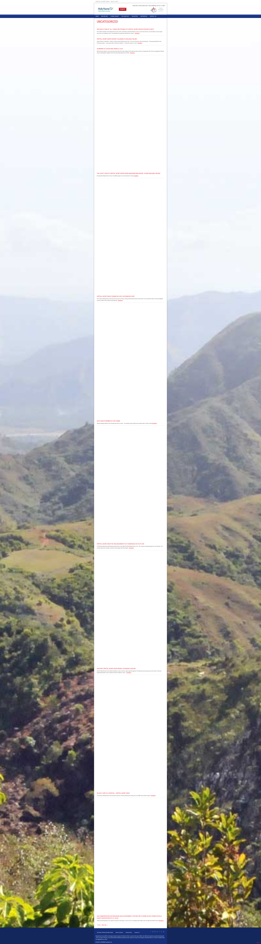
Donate (122, 9)
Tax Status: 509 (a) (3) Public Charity (103, 931)
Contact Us (153, 16)
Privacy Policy (122, 931)
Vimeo (158, 1)
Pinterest (160, 1)
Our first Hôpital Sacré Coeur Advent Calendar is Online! (116, 668)
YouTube (156, 1)
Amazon (162, 1)
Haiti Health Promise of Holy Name (108, 421)
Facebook (150, 1)
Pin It (258, 942)
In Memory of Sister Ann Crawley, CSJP (110, 49)
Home (97, 16)
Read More (137, 33)
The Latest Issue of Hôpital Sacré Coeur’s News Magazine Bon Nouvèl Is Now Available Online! (128, 173)
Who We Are (104, 16)
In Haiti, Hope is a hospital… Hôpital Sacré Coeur (113, 793)
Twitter (153, 1)
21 (104, 925)
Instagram (151, 1)
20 (102, 925)
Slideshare (164, 1)
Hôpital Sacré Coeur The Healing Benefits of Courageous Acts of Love (120, 544)
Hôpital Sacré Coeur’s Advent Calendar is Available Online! (117, 39)
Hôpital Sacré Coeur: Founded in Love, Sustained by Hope (116, 296)
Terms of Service (114, 931)
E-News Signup (114, 16)
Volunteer (135, 16)
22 (105, 925)
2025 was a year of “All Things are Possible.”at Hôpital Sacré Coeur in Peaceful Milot (125, 29)
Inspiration (143, 16)
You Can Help (125, 16)
